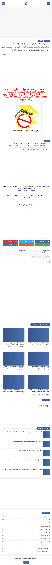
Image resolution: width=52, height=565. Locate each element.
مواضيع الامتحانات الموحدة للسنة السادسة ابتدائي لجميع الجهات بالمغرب (28, 145)
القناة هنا (26, 198)
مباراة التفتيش (44, 539)
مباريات (47, 40)
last (41, 40)
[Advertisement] (26, 23)
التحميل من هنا (26, 205)
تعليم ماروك (18, 558)
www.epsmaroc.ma (26, 191)
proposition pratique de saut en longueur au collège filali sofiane (30, 148)
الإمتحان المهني (44, 536)
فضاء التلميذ (44, 545)
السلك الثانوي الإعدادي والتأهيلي (39, 542)
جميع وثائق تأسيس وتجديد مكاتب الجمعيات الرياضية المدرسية (25, 460)
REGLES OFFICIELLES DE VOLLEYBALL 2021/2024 (35, 150)
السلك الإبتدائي (44, 526)
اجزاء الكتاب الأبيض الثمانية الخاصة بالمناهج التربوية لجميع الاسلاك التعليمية (39, 344)
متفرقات (45, 532)
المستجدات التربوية (43, 529)
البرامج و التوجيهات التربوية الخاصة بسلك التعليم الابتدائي (27, 441)
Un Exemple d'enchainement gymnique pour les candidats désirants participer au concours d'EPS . (13, 391)
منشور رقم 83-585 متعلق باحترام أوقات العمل (30, 450)
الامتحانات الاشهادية (42, 548)
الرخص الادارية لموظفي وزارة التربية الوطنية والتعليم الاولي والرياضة (24, 432)
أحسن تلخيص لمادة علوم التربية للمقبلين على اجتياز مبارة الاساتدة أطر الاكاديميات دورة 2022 (38, 368)
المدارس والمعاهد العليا (41, 551)
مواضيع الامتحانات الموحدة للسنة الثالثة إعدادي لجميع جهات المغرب (29, 143)
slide (33, 257)
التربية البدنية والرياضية (42, 517)
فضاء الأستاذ (44, 523)
